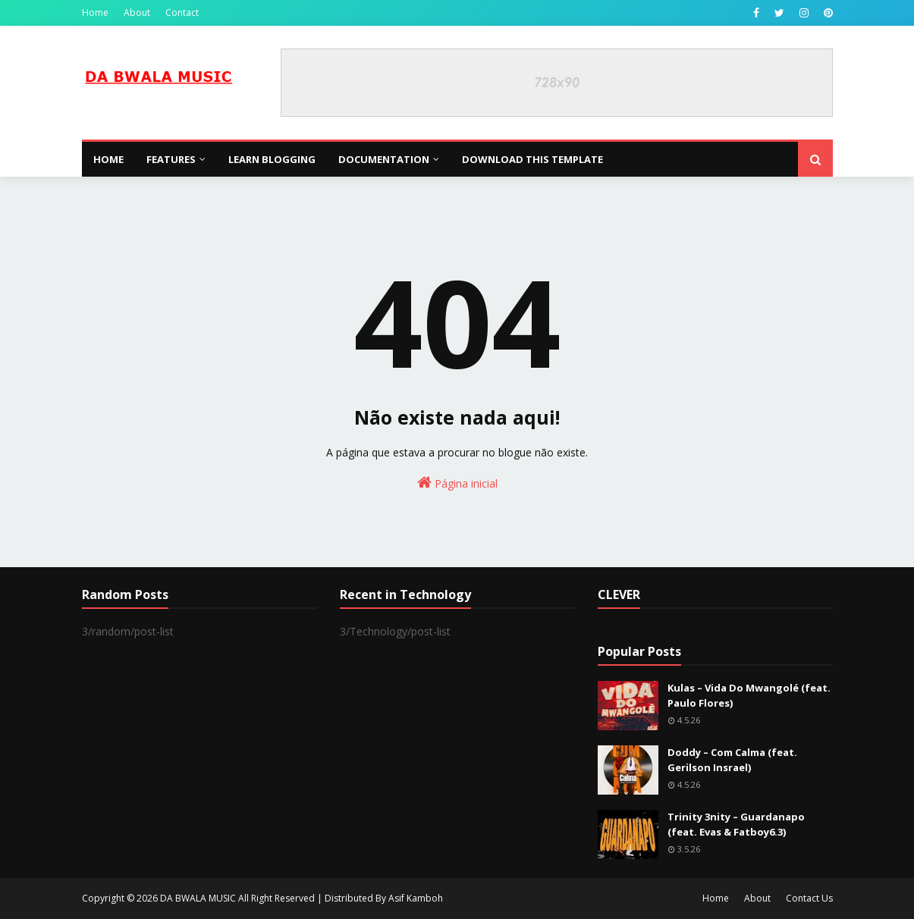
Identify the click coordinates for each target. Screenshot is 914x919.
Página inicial (457, 483)
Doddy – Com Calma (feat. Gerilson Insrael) (732, 759)
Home (95, 12)
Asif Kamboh (415, 898)
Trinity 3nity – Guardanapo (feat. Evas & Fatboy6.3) (736, 824)
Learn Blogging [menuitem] (272, 159)
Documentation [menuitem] (383, 159)
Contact (182, 12)
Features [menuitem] (171, 159)
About (137, 12)
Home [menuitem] (108, 159)
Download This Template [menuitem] (532, 159)
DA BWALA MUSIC (198, 898)
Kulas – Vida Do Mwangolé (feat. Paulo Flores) (749, 695)
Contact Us (809, 898)
